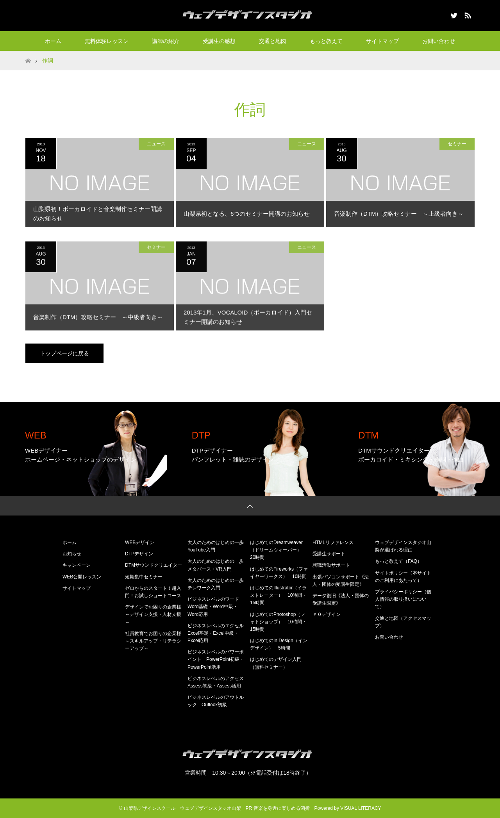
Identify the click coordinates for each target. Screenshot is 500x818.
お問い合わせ (438, 41)
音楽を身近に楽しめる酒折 (282, 808)
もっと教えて (326, 41)
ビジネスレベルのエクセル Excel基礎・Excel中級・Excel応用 (218, 633)
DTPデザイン (139, 554)
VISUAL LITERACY (360, 808)
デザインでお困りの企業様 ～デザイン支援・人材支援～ (155, 614)
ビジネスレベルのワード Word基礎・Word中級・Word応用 (216, 606)
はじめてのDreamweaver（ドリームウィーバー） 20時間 (278, 550)
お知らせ (71, 554)
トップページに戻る (64, 353)
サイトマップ (382, 41)
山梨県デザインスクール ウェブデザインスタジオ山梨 (182, 808)
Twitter (453, 14)
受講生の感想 (219, 41)
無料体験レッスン (107, 41)
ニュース (156, 144)
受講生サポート (328, 554)
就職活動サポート (331, 565)
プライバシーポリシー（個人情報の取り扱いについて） (403, 599)
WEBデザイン (139, 542)
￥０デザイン (326, 614)
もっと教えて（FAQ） (398, 561)
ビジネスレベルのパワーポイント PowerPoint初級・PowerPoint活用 (216, 659)
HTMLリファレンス (333, 542)
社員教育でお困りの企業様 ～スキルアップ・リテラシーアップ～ (155, 641)
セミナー (457, 144)
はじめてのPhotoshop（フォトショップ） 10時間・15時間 (278, 622)
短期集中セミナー (143, 577)
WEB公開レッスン (81, 577)
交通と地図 (272, 41)
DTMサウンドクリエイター (153, 565)
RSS (467, 14)
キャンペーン (76, 565)
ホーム (53, 41)
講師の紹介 (165, 41)
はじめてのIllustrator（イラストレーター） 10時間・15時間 (278, 595)
